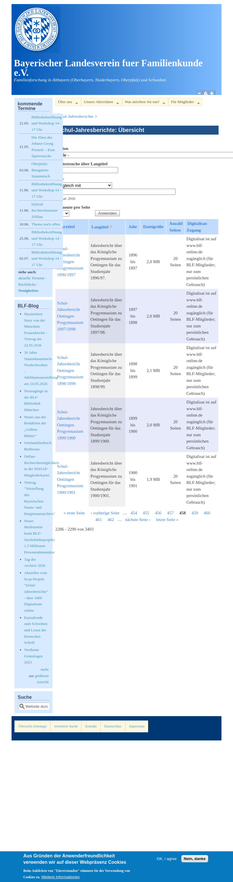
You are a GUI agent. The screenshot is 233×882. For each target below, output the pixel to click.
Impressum (137, 726)
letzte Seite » (167, 519)
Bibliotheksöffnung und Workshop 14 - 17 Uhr (46, 123)
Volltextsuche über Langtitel (81, 164)
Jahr (59, 179)
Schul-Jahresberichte (75, 116)
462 (110, 519)
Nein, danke (195, 860)
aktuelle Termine (31, 278)
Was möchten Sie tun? (143, 103)
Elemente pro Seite (72, 207)
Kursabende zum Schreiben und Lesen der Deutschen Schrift (36, 630)
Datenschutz (113, 726)
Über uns (66, 103)
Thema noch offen (45, 224)
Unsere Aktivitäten (100, 103)
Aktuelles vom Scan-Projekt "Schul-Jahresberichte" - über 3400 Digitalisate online (36, 592)
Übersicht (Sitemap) (32, 726)
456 (158, 513)
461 (98, 519)
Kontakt (90, 726)
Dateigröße (153, 226)
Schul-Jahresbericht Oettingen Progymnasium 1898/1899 (70, 370)
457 (170, 513)
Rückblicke (27, 284)
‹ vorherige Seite (104, 513)
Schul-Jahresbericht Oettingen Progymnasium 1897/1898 (70, 316)
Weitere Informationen (60, 879)
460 (207, 513)
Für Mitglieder (184, 103)
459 (194, 513)
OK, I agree (167, 860)
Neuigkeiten (28, 290)
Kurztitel (66, 226)
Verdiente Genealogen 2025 (33, 656)
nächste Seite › (137, 519)
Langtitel (103, 226)
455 (146, 513)
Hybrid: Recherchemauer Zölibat (44, 210)
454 (134, 513)
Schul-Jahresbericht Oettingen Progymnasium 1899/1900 (70, 425)
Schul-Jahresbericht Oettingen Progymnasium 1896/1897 (70, 261)
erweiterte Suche (66, 726)
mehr (45, 669)
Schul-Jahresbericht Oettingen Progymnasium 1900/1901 (70, 479)
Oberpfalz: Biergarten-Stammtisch (40, 170)
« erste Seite (74, 513)
